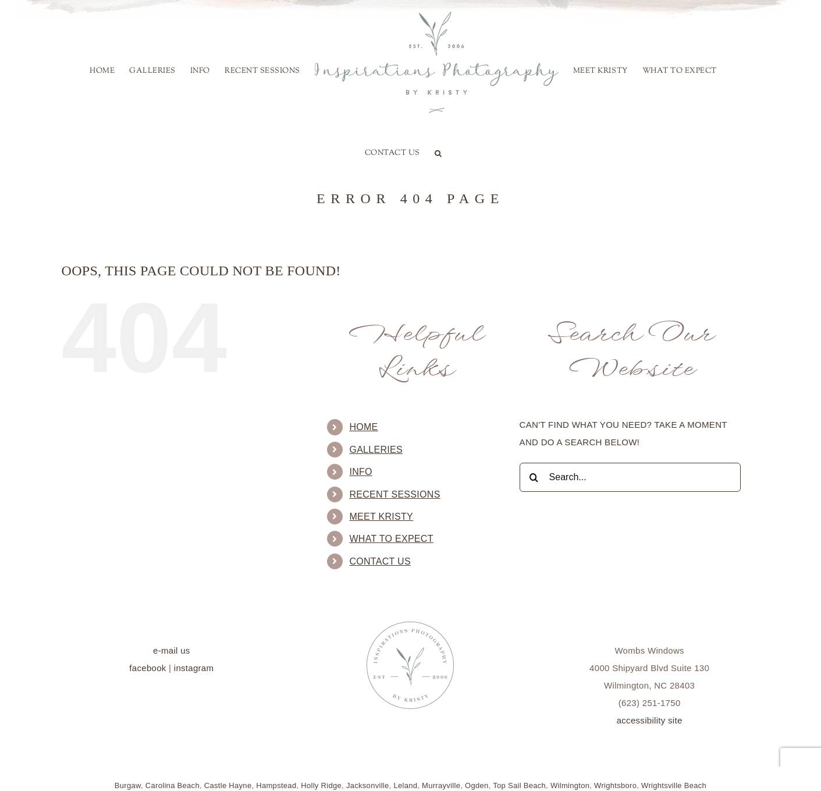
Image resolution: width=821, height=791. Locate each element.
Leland (405, 785)
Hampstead (276, 785)
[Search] (534, 477)
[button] (438, 153)
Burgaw (128, 785)
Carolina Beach (172, 785)
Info (360, 472)
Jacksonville (367, 785)
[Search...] (630, 477)
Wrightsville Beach (673, 785)
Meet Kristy (381, 517)
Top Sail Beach (519, 785)
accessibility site (650, 720)
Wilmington (569, 785)
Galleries (376, 450)
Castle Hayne (228, 785)
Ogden (477, 785)
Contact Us (380, 561)
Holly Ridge (321, 785)
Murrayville (441, 785)
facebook (147, 668)
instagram (194, 668)
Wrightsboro (615, 785)
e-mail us (171, 650)
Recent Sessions (394, 494)
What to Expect (391, 539)
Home (363, 427)
